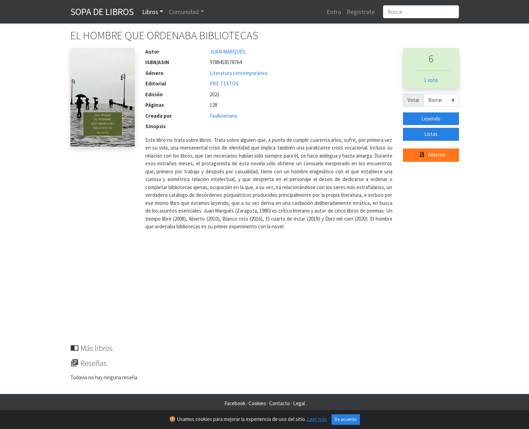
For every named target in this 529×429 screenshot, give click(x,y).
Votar (413, 100)
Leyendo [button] (430, 118)
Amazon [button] (431, 155)
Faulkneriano (223, 115)
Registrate (361, 12)
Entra (334, 12)
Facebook (234, 403)
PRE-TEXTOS (224, 83)
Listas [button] (431, 134)
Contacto (279, 403)
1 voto (431, 80)
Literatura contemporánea (238, 73)
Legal (299, 403)
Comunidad (184, 12)
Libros (150, 12)
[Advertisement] (264, 291)
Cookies (257, 403)
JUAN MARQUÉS (227, 51)
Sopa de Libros (102, 12)
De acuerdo (346, 419)
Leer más (317, 419)
